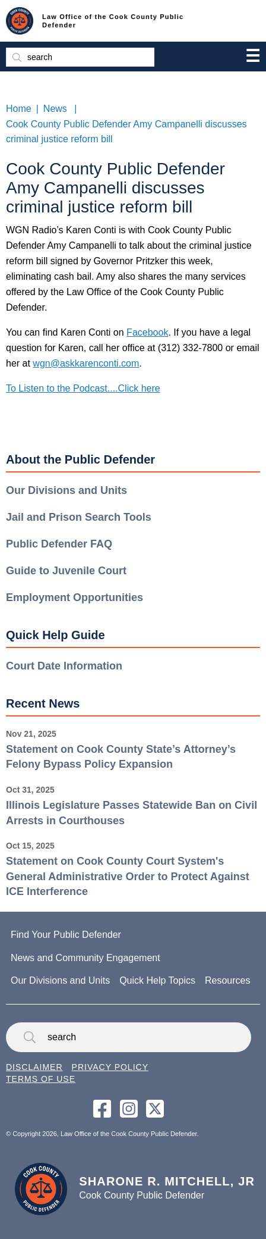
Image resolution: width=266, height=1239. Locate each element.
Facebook (147, 332)
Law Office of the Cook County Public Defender (112, 21)
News (55, 109)
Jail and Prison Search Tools (78, 517)
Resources (227, 980)
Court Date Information (64, 666)
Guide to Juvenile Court (66, 571)
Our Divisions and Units (66, 490)
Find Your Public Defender (66, 935)
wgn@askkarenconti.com (86, 363)
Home (18, 109)
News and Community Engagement (85, 958)
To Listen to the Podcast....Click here (83, 388)
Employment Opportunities (74, 597)
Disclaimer (34, 1067)
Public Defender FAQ (59, 544)
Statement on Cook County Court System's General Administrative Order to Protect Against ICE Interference (127, 876)
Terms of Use (40, 1079)
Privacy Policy (110, 1067)
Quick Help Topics (157, 980)
